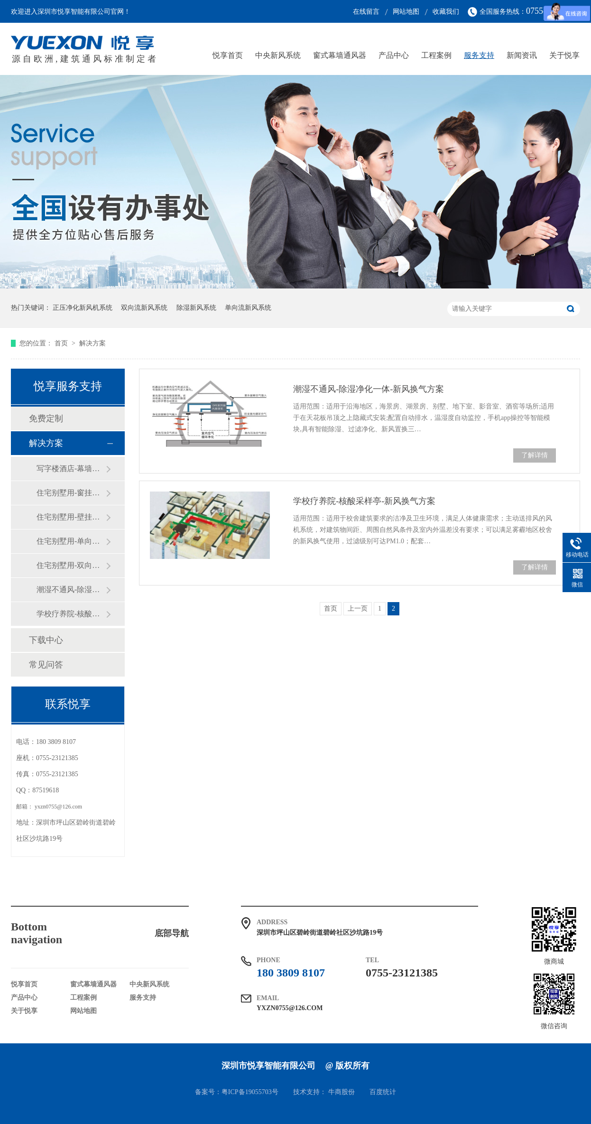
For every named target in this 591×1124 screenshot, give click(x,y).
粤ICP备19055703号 (250, 1092)
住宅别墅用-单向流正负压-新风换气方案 (71, 541)
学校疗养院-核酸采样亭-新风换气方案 (364, 501)
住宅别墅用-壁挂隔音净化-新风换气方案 (71, 517)
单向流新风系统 (248, 307)
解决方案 (92, 343)
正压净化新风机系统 (82, 307)
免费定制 (46, 418)
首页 (62, 343)
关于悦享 (564, 55)
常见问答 (46, 664)
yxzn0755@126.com (58, 806)
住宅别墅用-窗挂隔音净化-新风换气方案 (71, 493)
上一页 (358, 608)
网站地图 (406, 11)
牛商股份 (341, 1092)
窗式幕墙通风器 (339, 55)
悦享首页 (227, 55)
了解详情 (534, 455)
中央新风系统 (278, 55)
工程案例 (436, 55)
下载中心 (46, 640)
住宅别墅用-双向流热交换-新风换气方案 (71, 565)
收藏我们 (446, 11)
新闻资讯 (522, 55)
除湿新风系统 (196, 307)
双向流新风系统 (144, 307)
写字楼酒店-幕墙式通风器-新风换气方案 (71, 468)
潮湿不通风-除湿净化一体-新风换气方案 (368, 389)
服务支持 (479, 55)
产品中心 (394, 55)
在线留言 (366, 11)
